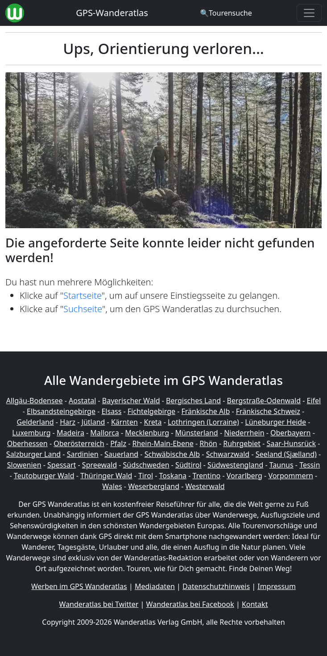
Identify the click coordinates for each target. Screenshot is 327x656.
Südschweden (146, 465)
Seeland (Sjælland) (286, 454)
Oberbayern (290, 433)
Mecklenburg (147, 433)
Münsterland (196, 433)
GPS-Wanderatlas (112, 13)
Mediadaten (155, 586)
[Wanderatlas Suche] (226, 13)
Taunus (281, 465)
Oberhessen (27, 443)
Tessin (309, 465)
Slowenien (24, 465)
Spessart (61, 465)
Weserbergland (153, 486)
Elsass (111, 411)
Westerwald (205, 486)
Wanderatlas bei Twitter (99, 604)
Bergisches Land (193, 400)
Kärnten (124, 422)
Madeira (70, 433)
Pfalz (118, 443)
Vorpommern (290, 476)
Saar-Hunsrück (291, 443)
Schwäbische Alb (172, 454)
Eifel (314, 400)
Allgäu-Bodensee (34, 400)
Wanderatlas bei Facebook (190, 604)
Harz (67, 422)
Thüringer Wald (106, 476)
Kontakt (255, 604)
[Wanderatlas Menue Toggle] (309, 13)
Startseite (82, 295)
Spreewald (99, 465)
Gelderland (35, 422)
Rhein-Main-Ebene (162, 443)
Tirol (145, 476)
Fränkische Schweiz (268, 411)
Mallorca (104, 433)
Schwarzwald (228, 454)
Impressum (276, 586)
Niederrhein (244, 433)
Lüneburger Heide (275, 422)
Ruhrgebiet (242, 443)
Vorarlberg (244, 476)
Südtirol (188, 465)
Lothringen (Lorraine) (203, 422)
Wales (112, 486)
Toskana (173, 476)
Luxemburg (31, 433)
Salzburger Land (33, 454)
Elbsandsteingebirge (61, 411)
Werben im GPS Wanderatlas (79, 586)
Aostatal (82, 400)
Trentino (207, 476)
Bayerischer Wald (131, 400)
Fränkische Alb (206, 411)
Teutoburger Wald (44, 476)
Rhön (208, 443)
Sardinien (83, 454)
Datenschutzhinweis (216, 586)
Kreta (153, 422)
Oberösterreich (79, 443)
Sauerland (121, 454)
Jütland (93, 422)
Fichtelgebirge (151, 411)
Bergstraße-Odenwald (264, 400)
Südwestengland (235, 465)
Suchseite (82, 309)
